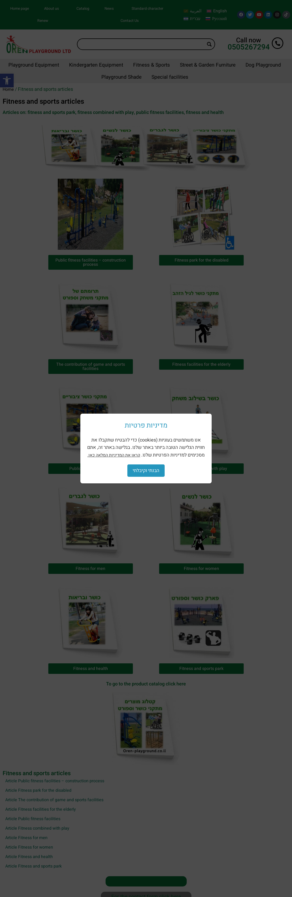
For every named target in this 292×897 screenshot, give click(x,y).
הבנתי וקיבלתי (146, 470)
